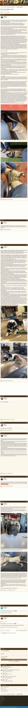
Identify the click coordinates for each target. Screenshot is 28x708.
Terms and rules (2, 698)
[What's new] (25, 5)
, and (6, 229)
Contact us (1, 696)
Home (1, 703)
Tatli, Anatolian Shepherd (6, 666)
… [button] (4, 12)
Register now (17, 661)
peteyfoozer (2, 10)
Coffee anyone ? (4, 673)
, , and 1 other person (8, 419)
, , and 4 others (7, 380)
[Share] (25, 14)
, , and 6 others (8, 199)
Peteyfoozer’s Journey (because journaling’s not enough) (10, 669)
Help (1, 701)
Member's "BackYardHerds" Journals (7, 671)
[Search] (27, 5)
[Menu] (1, 4)
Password (2, 653)
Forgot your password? (4, 656)
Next (8, 12)
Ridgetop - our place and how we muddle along (9, 676)
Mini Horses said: (3, 621)
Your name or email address (5, 650)
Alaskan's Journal (5, 679)
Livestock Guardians (5, 668)
